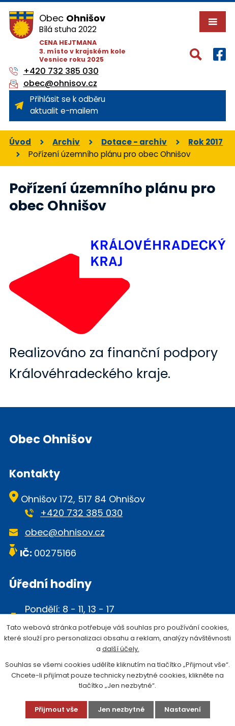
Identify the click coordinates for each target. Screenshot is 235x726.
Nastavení (182, 709)
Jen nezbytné (121, 709)
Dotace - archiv (134, 142)
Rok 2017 (205, 142)
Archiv (66, 142)
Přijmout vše (56, 709)
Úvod (20, 142)
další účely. (120, 649)
